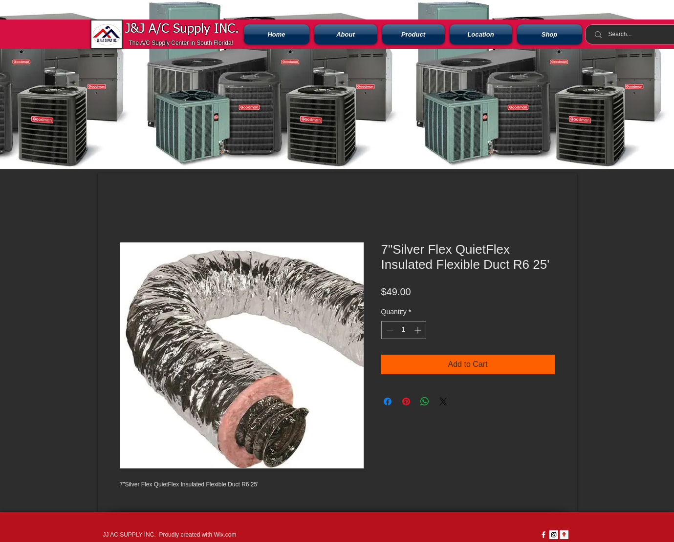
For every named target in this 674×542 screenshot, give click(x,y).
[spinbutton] (404, 330)
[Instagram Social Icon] (553, 534)
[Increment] (419, 330)
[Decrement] (389, 330)
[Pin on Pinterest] (406, 401)
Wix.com (225, 534)
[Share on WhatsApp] (425, 401)
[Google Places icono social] (564, 534)
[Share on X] (443, 401)
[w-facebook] (543, 534)
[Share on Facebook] (387, 401)
